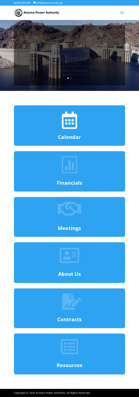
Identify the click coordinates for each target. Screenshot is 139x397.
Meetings (69, 228)
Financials (69, 182)
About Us (69, 273)
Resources (69, 365)
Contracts (69, 319)
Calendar (69, 136)
